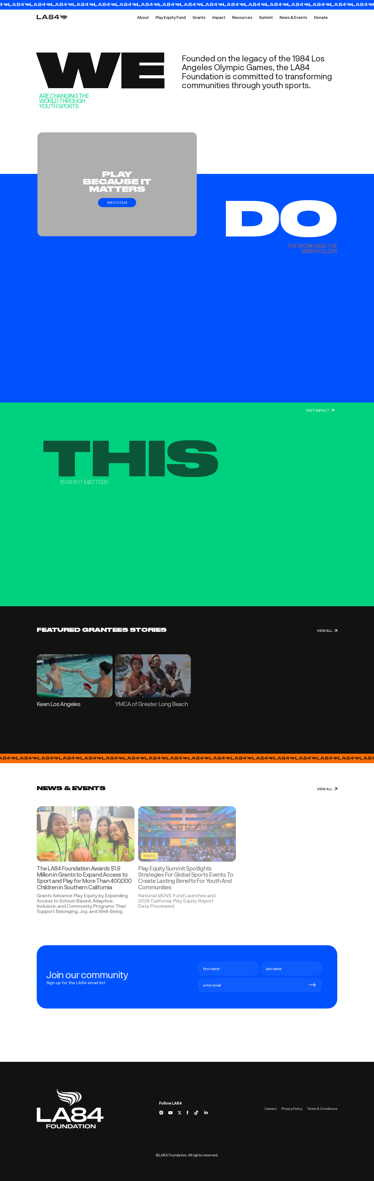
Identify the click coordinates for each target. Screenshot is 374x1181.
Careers (271, 1109)
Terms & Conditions (322, 1109)
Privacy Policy (291, 1109)
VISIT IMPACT (320, 410)
